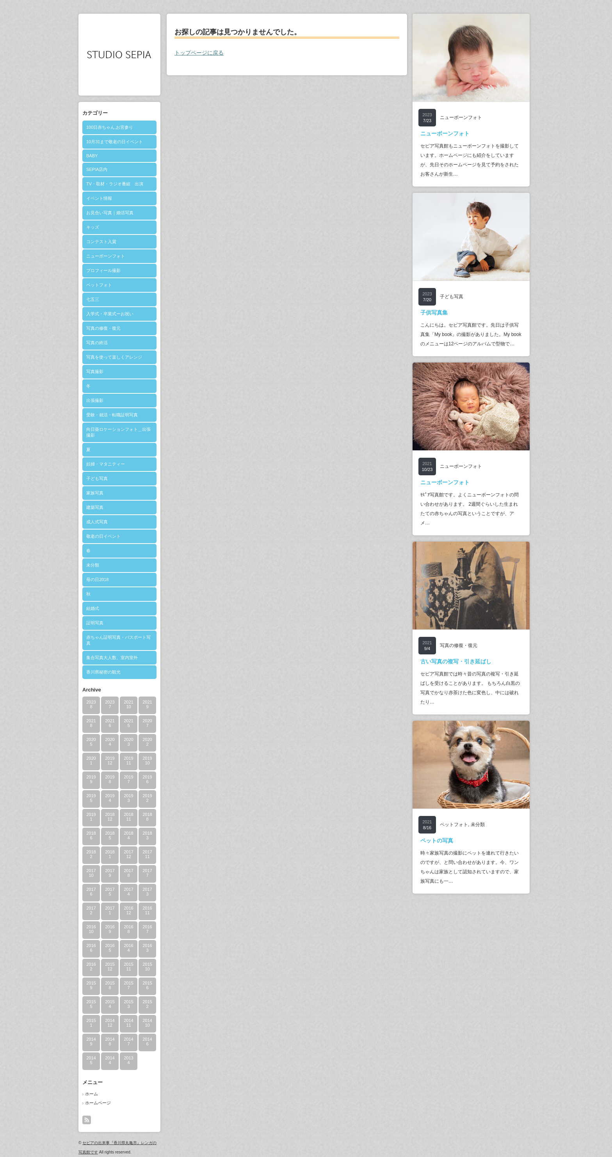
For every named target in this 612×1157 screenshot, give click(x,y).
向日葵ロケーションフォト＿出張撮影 (118, 432)
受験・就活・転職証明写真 (112, 414)
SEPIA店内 (96, 169)
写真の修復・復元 (103, 328)
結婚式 (92, 608)
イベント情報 (99, 198)
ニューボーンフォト (105, 256)
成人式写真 (97, 521)
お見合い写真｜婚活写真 (109, 212)
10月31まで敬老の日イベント (114, 141)
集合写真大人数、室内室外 (112, 657)
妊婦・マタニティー (105, 464)
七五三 (92, 299)
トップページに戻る (199, 53)
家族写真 (94, 493)
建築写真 (94, 507)
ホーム (91, 1093)
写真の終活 (97, 342)
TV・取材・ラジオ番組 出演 (114, 183)
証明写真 (94, 622)
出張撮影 (94, 400)
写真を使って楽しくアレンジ (114, 357)
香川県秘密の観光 (103, 672)
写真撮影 (94, 371)
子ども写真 (97, 478)
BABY (92, 155)
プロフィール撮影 (103, 270)
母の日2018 (97, 579)
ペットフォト (99, 285)
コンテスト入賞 (101, 241)
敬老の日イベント (103, 536)
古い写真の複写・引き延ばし (455, 661)
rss (86, 1120)
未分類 (92, 565)
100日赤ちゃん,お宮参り (109, 127)
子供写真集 (434, 312)
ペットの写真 (436, 840)
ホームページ (98, 1102)
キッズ (92, 227)
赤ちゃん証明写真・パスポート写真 (118, 640)
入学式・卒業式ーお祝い (109, 313)
